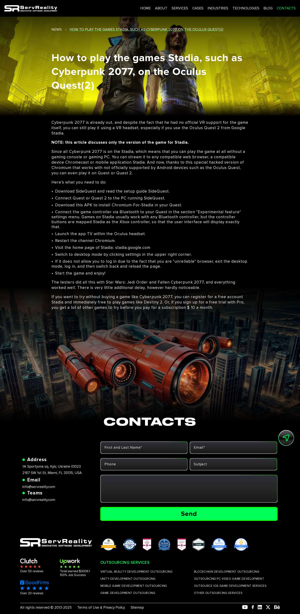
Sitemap (137, 607)
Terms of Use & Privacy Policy (101, 607)
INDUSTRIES (200, 7)
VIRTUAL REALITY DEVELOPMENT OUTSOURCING (136, 571)
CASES (180, 7)
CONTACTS (271, 7)
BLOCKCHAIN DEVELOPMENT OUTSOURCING (226, 571)
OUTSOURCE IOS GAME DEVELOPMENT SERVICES (230, 586)
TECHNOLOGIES (229, 7)
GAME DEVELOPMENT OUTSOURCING (127, 593)
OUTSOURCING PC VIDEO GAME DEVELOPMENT (229, 578)
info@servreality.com (38, 487)
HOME (126, 7)
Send (189, 514)
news (56, 29)
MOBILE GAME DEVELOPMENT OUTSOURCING (133, 586)
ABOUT (142, 7)
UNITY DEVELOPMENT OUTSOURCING (128, 578)
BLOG (252, 7)
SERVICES (161, 7)
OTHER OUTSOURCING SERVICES (218, 593)
